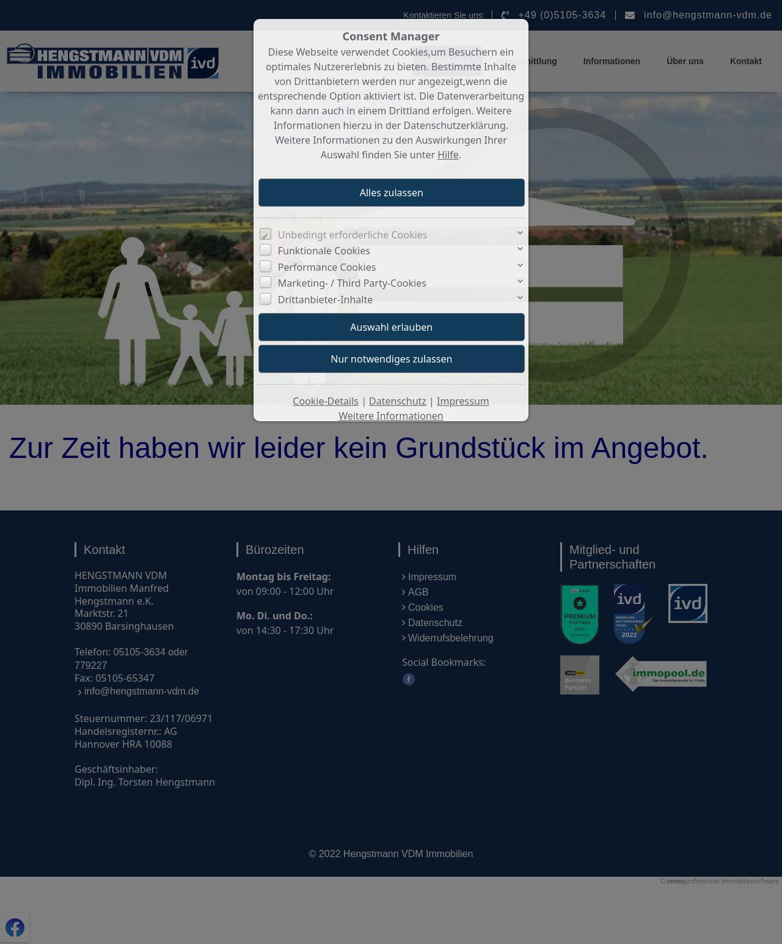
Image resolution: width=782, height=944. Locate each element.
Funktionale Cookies (324, 250)
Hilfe (448, 154)
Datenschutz (397, 401)
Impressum (463, 401)
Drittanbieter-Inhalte (325, 299)
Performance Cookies (327, 267)
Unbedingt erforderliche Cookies (353, 235)
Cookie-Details (326, 401)
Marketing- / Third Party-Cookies (352, 283)
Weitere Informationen (390, 415)
